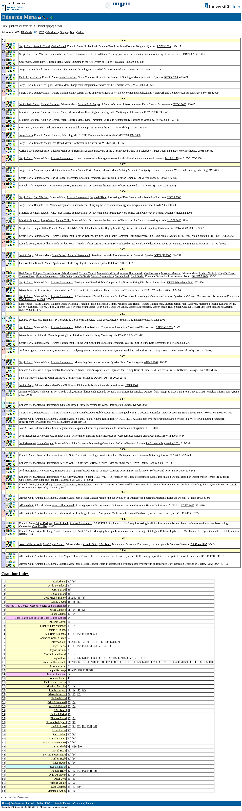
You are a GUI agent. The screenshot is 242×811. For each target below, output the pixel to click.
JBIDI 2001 (152, 428)
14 (74, 609)
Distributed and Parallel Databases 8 (51, 479)
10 (3, 617)
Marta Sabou (78, 170)
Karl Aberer (25, 273)
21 (3, 662)
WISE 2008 (108, 143)
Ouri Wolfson (41, 54)
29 (3, 694)
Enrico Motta (93, 170)
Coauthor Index (15, 573)
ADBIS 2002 (151, 362)
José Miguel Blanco (86, 497)
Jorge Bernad (59, 255)
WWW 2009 (137, 84)
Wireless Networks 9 (179, 350)
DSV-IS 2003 (125, 335)
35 (3, 718)
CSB (41, 32)
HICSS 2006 (174, 197)
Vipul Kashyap (152, 273)
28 (84, 658)
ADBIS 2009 (164, 46)
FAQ (67, 25)
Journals (30, 803)
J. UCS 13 (144, 185)
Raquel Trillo (42, 150)
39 (105, 658)
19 (3, 654)
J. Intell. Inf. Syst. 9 (166, 513)
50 (99, 646)
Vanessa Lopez (42, 170)
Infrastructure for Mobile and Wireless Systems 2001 (47, 421)
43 (110, 658)
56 (105, 646)
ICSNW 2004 (26, 309)
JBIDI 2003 (158, 319)
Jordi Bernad (75, 150)
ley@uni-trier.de (60, 807)
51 (125, 658)
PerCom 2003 (177, 342)
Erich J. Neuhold (208, 273)
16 (3, 641)
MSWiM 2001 (169, 435)
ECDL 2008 (179, 104)
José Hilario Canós (29, 104)
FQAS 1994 (213, 563)
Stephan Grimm (107, 303)
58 (110, 646)
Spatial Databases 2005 (112, 263)
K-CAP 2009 (144, 69)
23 (112, 641)
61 (79, 601)
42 (79, 633)
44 (84, 633)
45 (69, 601)
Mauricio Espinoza (29, 112)
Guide (28, 32)
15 (79, 609)
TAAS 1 (202, 243)
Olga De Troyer (226, 273)
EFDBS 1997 (195, 497)
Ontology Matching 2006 (178, 212)
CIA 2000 (175, 455)
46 (89, 646)
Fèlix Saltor (65, 276)
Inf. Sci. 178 (171, 158)
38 (99, 658)
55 (130, 658)
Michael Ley (45, 807)
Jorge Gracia (26, 69)
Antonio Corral (41, 46)
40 (69, 633)
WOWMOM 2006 (184, 228)
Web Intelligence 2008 (191, 150)
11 (69, 609)
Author (89, 803)
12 (3, 625)
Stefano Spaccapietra (102, 276)
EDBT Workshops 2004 (32, 299)
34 (74, 581)
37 (117, 641)
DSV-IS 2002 (111, 377)
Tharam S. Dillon (88, 303)
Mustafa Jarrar (172, 303)
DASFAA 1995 (198, 544)
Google (64, 32)
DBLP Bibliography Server (47, 25)
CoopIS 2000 (156, 462)
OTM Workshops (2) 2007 (152, 177)
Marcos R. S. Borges (89, 104)
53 (94, 633)
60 (141, 658)
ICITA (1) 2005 (162, 255)
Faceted (67, 803)
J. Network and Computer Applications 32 (175, 92)
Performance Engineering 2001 (163, 443)
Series (40, 803)
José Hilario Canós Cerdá (29, 617)
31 (89, 658)
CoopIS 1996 (39, 526)
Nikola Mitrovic (28, 290)
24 (74, 658)
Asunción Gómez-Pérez (53, 112)
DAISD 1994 (208, 556)
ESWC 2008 (151, 112)
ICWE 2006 (160, 205)
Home (5, 803)
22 (3, 666)
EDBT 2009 (188, 54)
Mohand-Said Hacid (108, 273)
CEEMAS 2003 (164, 327)
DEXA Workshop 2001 (209, 412)
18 (3, 650)
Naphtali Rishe (98, 197)
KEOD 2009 (171, 77)
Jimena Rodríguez (29, 391)
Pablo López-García (30, 77)
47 (120, 658)
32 (79, 694)
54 (69, 605)
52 (89, 633)
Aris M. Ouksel (69, 273)
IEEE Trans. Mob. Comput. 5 (194, 235)
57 (69, 585)
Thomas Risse (26, 276)
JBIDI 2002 (131, 385)
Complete (78, 803)
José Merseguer (27, 350)
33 (94, 658)
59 (136, 658)
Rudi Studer (137, 276)
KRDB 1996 (26, 534)
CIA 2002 (203, 370)
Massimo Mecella (170, 273)
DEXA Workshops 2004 (180, 282)
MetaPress (52, 32)
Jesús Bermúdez (68, 77)
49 (94, 646)
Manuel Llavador (50, 104)
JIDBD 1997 (187, 505)
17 (102, 641)
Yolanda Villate (48, 391)
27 (3, 686)
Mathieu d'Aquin (43, 84)
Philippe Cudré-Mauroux (46, 273)
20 (107, 641)
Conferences (17, 803)
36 (69, 593)
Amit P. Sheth (84, 476)
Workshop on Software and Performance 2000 (160, 470)
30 (69, 581)
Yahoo (80, 32)
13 (3, 629)
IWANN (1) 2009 (124, 61)
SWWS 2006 (174, 220)
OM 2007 (214, 170)
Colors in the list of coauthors (14, 797)
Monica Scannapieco (47, 276)
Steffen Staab (122, 276)
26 (79, 658)
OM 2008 (135, 135)
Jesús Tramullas (45, 319)
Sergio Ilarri (25, 46)
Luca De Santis (81, 276)
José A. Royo (67, 243)
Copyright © (7, 807)
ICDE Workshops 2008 (124, 127)
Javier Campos (45, 350)
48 (69, 589)
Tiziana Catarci (87, 273)
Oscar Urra (25, 61)
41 (74, 633)
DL (23, 32)
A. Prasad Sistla (98, 54)
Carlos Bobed (58, 46)
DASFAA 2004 (200, 276)
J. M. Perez (104, 544)
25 (84, 609)
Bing (72, 32)
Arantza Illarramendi (78, 54)
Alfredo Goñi (83, 243)
